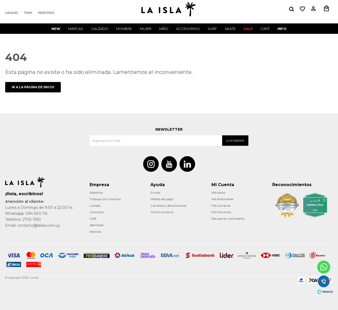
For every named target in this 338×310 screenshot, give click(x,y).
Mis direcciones (222, 199)
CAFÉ (265, 29)
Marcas (75, 29)
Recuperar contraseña (227, 218)
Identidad (96, 225)
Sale (248, 29)
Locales (11, 13)
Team (28, 13)
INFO (282, 29)
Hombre (124, 29)
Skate (230, 29)
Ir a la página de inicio (33, 87)
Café (93, 218)
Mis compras (220, 205)
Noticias (95, 231)
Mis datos (218, 192)
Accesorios (188, 29)
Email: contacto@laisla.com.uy (32, 225)
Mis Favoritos (221, 212)
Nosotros (46, 13)
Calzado (99, 29)
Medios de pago (161, 199)
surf (212, 29)
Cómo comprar (162, 212)
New (55, 29)
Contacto (97, 212)
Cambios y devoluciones (168, 205)
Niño (163, 29)
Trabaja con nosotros (105, 199)
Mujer (145, 29)
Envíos (155, 192)
